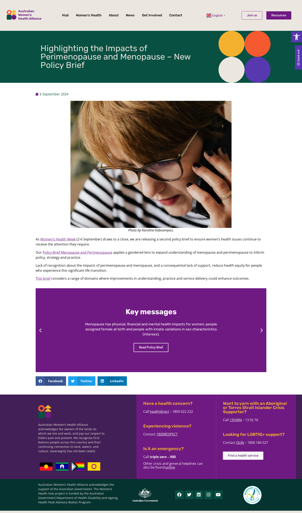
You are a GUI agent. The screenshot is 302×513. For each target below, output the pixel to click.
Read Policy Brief (151, 347)
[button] (296, 36)
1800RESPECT (198, 434)
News (130, 15)
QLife (271, 442)
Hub (65, 15)
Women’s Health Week (58, 239)
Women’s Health (89, 15)
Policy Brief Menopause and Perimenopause (77, 252)
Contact (175, 15)
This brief (43, 278)
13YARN (266, 420)
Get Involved (152, 15)
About (114, 15)
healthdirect (190, 411)
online (201, 467)
